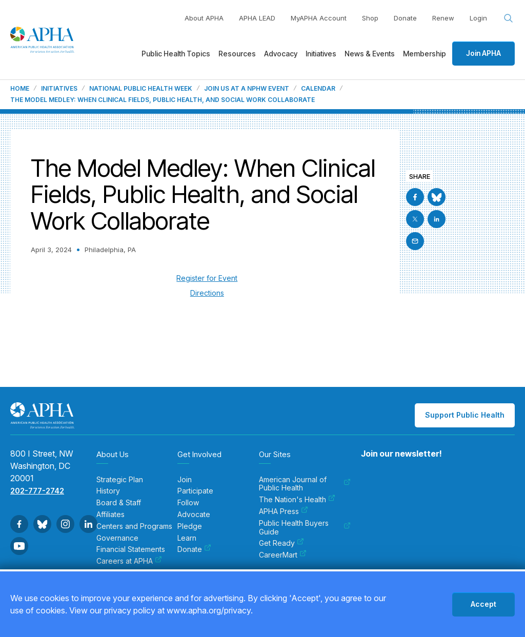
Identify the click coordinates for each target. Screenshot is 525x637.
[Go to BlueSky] (437, 197)
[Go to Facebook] (415, 197)
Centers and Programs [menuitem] (134, 526)
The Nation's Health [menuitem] (297, 500)
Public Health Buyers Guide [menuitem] (305, 527)
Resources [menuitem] (237, 53)
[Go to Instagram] (65, 524)
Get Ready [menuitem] (281, 543)
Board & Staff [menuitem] (118, 503)
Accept (483, 604)
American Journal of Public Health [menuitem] (305, 484)
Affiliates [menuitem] (110, 514)
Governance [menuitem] (117, 538)
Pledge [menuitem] (189, 526)
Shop (370, 18)
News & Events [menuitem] (370, 53)
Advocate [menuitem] (193, 514)
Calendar (318, 88)
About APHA (204, 18)
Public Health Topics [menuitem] (176, 53)
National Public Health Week (140, 88)
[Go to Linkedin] (437, 219)
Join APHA (483, 53)
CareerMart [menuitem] (283, 555)
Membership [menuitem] (424, 53)
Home (19, 88)
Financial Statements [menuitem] (130, 549)
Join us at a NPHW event (246, 88)
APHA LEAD (257, 18)
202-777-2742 (37, 491)
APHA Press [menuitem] (283, 511)
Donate (405, 18)
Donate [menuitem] (194, 549)
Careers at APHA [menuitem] (129, 561)
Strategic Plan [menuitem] (119, 480)
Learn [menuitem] (186, 538)
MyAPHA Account (319, 18)
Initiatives (59, 88)
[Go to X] (415, 219)
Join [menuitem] (184, 480)
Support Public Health (464, 414)
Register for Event (206, 278)
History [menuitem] (108, 491)
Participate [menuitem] (195, 491)
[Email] (415, 241)
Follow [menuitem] (188, 503)
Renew (443, 18)
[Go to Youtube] (19, 546)
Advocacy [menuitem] (280, 53)
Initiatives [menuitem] (321, 53)
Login (478, 18)
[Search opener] (508, 18)
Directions (207, 293)
